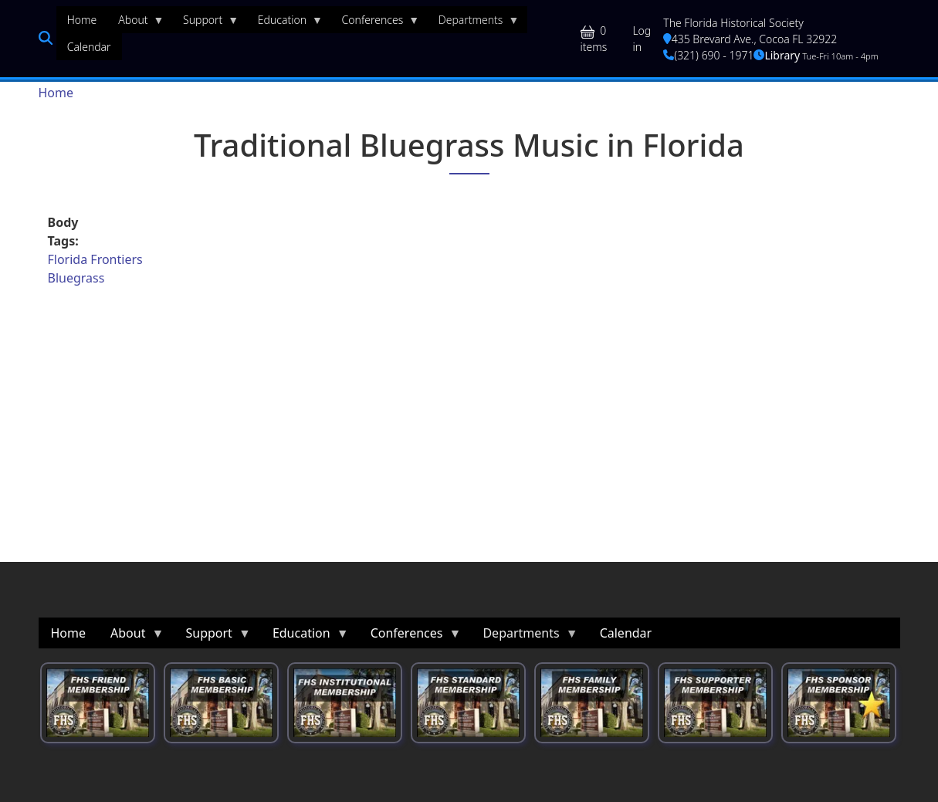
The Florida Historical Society (733, 22)
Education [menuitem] (285, 23)
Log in (641, 38)
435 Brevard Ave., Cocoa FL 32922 (750, 39)
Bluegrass (76, 277)
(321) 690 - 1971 (708, 55)
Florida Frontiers (95, 259)
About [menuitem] (135, 23)
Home (56, 92)
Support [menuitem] (205, 23)
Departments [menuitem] (474, 23)
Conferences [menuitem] (375, 23)
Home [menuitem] (82, 19)
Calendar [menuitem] (89, 46)
